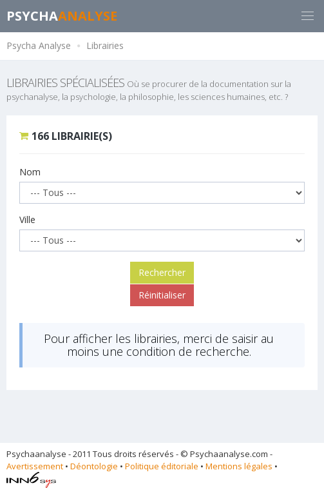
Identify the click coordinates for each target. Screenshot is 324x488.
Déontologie (94, 466)
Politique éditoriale (161, 466)
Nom (30, 172)
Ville (27, 219)
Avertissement (34, 466)
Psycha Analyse (38, 45)
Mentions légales (238, 466)
